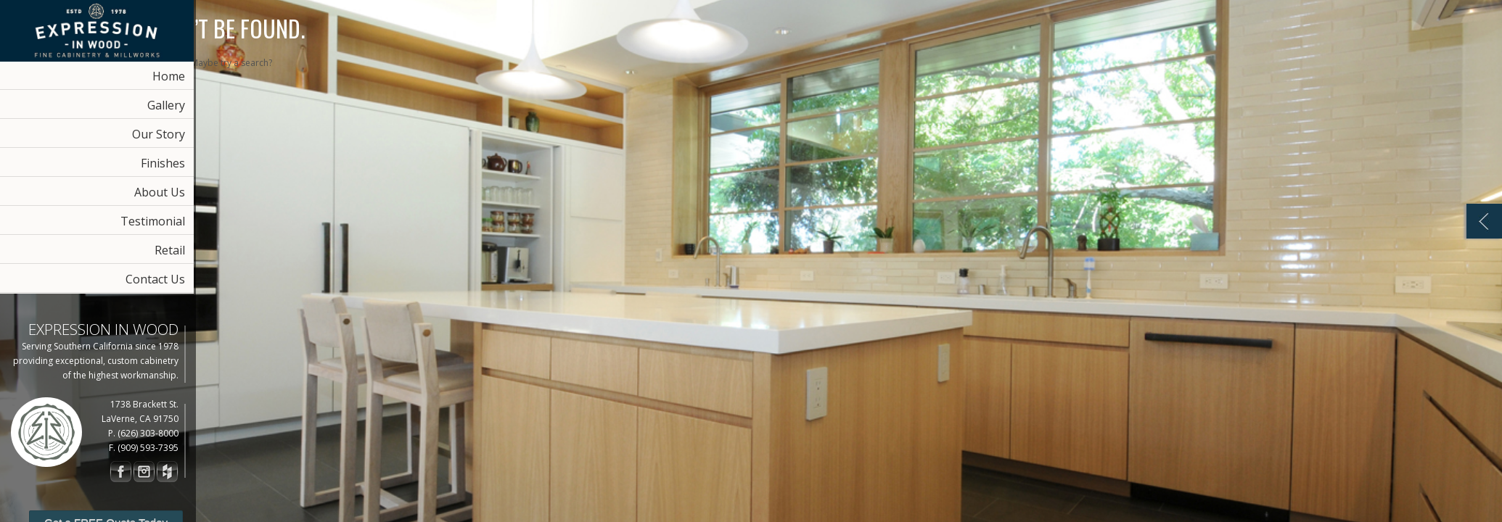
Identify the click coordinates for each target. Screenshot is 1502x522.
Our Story (158, 134)
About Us (159, 192)
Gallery (166, 105)
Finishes (163, 163)
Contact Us (155, 279)
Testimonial (152, 221)
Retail (170, 250)
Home (168, 76)
